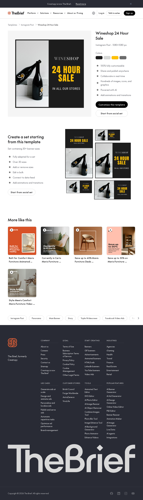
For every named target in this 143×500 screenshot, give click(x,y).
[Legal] (71, 340)
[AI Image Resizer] (93, 404)
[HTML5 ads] (93, 362)
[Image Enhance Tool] (93, 422)
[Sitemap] (49, 366)
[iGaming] (115, 350)
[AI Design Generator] (115, 401)
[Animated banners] (93, 358)
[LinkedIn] (119, 493)
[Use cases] (49, 383)
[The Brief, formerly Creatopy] (22, 358)
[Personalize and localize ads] (49, 404)
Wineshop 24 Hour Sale (48, 24)
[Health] (115, 354)
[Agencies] (115, 346)
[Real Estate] (115, 366)
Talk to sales (114, 13)
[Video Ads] (93, 374)
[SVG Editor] (93, 396)
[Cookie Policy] (71, 364)
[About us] (49, 346)
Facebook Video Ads (114, 319)
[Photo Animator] (93, 433)
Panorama (36, 319)
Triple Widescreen (89, 319)
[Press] (49, 354)
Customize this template (112, 104)
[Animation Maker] (115, 418)
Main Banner (54, 319)
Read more (81, 3)
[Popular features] (115, 383)
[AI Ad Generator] (115, 396)
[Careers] (49, 350)
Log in (101, 13)
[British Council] (71, 389)
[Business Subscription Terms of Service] (71, 353)
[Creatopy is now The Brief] (49, 372)
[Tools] (93, 383)
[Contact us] (49, 362)
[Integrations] (115, 437)
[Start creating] (93, 340)
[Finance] (115, 362)
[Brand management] (49, 430)
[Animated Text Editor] (93, 391)
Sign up (129, 13)
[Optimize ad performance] (49, 425)
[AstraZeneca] (71, 397)
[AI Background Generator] (93, 428)
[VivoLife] (71, 401)
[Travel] (115, 358)
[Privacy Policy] (71, 360)
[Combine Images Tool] (93, 413)
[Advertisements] (93, 354)
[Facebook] (111, 493)
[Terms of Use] (71, 346)
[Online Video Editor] (115, 406)
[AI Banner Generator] (115, 391)
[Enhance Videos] (93, 437)
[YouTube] (133, 493)
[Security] (49, 358)
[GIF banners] (93, 350)
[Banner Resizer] (115, 414)
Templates (12, 24)
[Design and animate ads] (49, 397)
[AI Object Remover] (93, 408)
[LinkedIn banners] (93, 366)
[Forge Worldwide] (71, 393)
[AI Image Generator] (115, 424)
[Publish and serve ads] (49, 411)
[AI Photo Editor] (93, 400)
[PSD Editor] (115, 410)
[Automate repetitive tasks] (49, 418)
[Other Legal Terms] (71, 375)
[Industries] (115, 340)
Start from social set (112, 113)
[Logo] (12, 343)
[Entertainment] (115, 370)
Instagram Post (27, 24)
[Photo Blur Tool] (93, 418)
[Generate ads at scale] (49, 391)
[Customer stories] (71, 383)
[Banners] (93, 346)
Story (70, 319)
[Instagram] (126, 493)
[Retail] (115, 374)
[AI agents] (115, 433)
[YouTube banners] (93, 370)
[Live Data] (115, 429)
